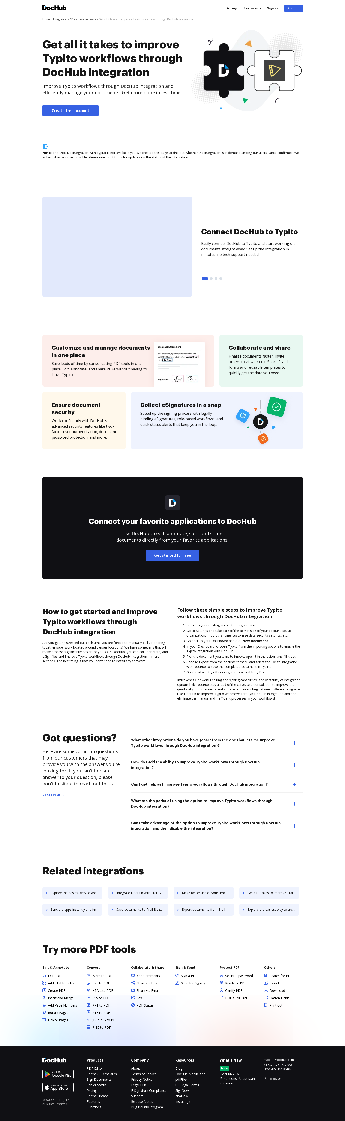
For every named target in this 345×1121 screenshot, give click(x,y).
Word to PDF (102, 976)
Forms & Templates (102, 1074)
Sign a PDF (189, 976)
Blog (178, 1068)
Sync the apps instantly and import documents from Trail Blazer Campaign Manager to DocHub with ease (77, 909)
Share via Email (148, 990)
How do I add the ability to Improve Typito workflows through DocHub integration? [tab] (213, 765)
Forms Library (97, 1096)
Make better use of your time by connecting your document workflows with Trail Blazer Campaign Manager (210, 893)
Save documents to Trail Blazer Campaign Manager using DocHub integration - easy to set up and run (143, 909)
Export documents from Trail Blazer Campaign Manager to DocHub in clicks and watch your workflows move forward (210, 909)
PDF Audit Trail (236, 998)
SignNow (182, 1090)
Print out (276, 1005)
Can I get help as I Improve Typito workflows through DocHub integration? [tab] (213, 784)
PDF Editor (95, 1068)
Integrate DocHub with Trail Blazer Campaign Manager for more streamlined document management (143, 893)
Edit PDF (54, 976)
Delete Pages (58, 1020)
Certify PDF (233, 990)
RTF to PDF (101, 1012)
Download (277, 990)
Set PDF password (239, 976)
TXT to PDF (101, 983)
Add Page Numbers (62, 1005)
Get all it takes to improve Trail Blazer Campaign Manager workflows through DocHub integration (276, 893)
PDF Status (145, 1005)
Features (251, 8)
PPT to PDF (101, 1005)
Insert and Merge (61, 998)
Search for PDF (281, 976)
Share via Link (147, 983)
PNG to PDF (101, 1027)
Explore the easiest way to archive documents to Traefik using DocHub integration (77, 893)
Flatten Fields (279, 998)
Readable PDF (235, 983)
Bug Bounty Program (147, 1107)
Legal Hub (138, 1085)
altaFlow (181, 1096)
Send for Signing (193, 983)
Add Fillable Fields (61, 983)
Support (137, 1096)
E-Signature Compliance (149, 1090)
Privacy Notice (142, 1079)
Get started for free (172, 555)
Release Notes (142, 1101)
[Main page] (54, 8)
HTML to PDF (102, 990)
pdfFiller (181, 1079)
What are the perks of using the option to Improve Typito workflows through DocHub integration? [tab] (213, 803)
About (135, 1068)
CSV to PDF (101, 998)
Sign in (272, 8)
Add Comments (148, 976)
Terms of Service (143, 1074)
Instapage (182, 1101)
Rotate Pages (58, 1012)
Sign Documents (99, 1079)
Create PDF (56, 990)
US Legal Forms (187, 1085)
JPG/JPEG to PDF (104, 1020)
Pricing (231, 8)
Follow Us (275, 1079)
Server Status (97, 1085)
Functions (94, 1107)
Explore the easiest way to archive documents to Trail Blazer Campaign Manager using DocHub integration (276, 909)
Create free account (70, 110)
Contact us (51, 794)
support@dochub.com (279, 1060)
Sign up (294, 8)
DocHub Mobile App (190, 1074)
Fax (139, 998)
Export (274, 983)
